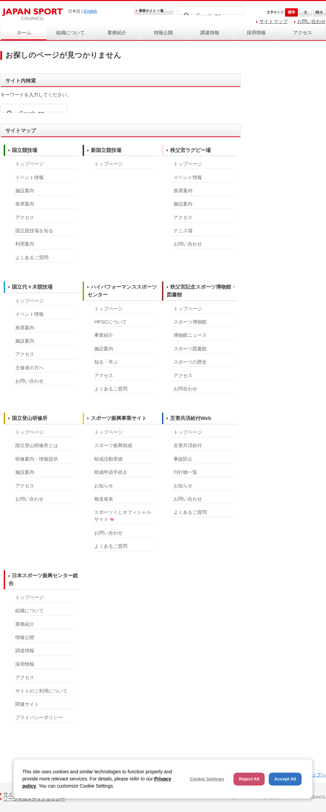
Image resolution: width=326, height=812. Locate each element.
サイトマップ (273, 21)
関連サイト (27, 704)
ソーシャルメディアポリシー (34, 798)
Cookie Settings (207, 778)
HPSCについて (110, 322)
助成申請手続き (110, 472)
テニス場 (183, 230)
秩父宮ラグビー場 (190, 150)
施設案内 (24, 190)
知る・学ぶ (106, 362)
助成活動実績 (108, 459)
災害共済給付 (188, 445)
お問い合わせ (311, 21)
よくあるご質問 (31, 257)
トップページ (29, 164)
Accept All (285, 778)
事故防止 (183, 459)
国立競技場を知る (34, 230)
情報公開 (163, 32)
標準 (291, 12)
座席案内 (24, 204)
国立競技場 (24, 150)
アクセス (302, 32)
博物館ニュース (190, 335)
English (90, 11)
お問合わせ (185, 388)
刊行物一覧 (185, 472)
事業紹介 (103, 335)
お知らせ (103, 485)
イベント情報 (29, 177)
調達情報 (209, 32)
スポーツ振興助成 (113, 445)
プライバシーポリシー (39, 717)
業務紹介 (116, 32)
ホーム (24, 32)
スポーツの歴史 (190, 362)
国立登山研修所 (29, 418)
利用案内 (24, 244)
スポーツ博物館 (190, 322)
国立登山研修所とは (36, 445)
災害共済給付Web (190, 418)
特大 (319, 12)
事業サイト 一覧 (151, 11)
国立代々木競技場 (32, 287)
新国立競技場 (106, 150)
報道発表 (103, 499)
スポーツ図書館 (190, 348)
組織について (70, 32)
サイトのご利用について (41, 691)
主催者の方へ (29, 367)
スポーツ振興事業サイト (119, 418)
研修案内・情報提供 (36, 459)
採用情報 (256, 32)
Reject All (249, 778)
